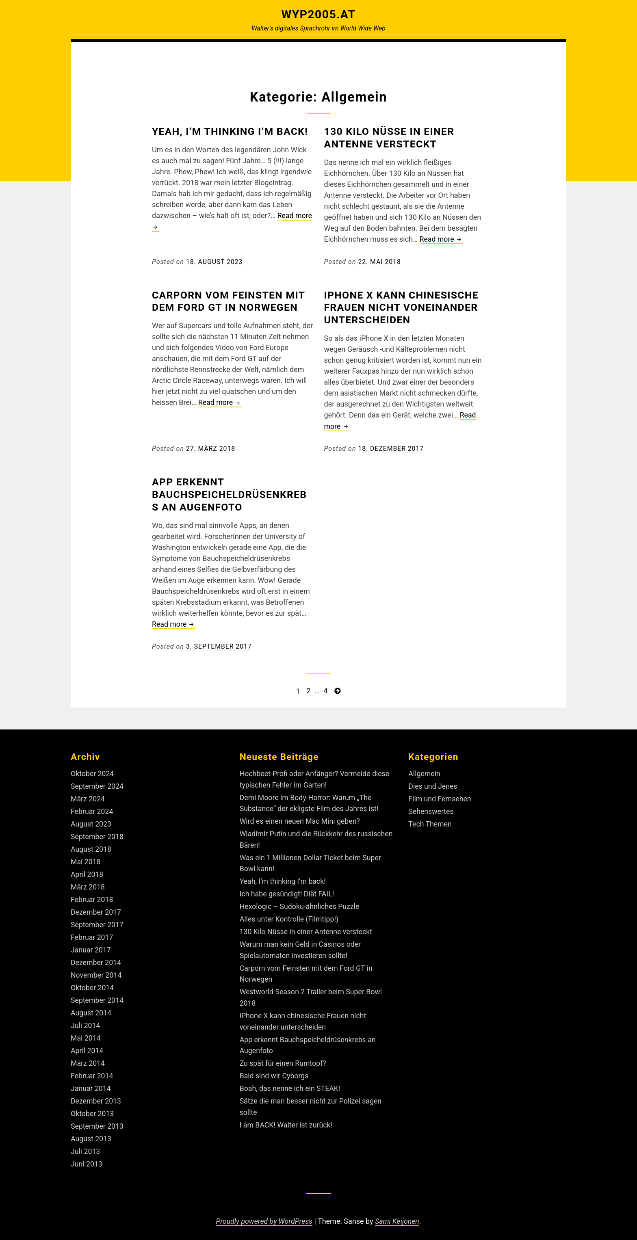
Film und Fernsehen (440, 796)
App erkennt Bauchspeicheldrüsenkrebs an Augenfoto (232, 493)
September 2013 (97, 1118)
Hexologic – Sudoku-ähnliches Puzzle (301, 902)
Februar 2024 (92, 809)
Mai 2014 (86, 1032)
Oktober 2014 (93, 982)
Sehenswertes (431, 809)
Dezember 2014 (96, 957)
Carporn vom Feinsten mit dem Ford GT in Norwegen (231, 300)
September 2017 (97, 920)
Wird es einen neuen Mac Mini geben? (301, 818)
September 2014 (97, 995)
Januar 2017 (91, 945)
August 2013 (91, 1131)
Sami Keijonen (397, 1212)
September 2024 (97, 784)
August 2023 (91, 821)
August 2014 (91, 1007)
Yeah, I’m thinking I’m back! (232, 131)
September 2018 (97, 834)
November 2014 (97, 970)
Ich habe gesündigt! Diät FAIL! (288, 890)
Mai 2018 (86, 859)
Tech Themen (430, 821)
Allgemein (424, 772)
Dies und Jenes (433, 784)
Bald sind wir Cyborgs (275, 1069)
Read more (442, 239)
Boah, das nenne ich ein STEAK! (291, 1081)
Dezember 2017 (96, 908)
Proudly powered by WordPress (263, 1212)
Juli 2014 (86, 1019)
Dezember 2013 (96, 1093)
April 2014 (87, 1044)
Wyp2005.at (318, 14)
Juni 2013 (87, 1155)
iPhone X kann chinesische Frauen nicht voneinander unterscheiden (404, 306)
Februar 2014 (92, 1069)
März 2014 (88, 1056)
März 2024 (88, 796)
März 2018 (88, 883)
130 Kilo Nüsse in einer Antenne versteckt (391, 137)
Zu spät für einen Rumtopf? (284, 1056)
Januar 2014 (91, 1081)
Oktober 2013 (93, 1106)
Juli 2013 (86, 1143)
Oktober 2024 (93, 772)
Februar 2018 (92, 896)
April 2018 (87, 871)
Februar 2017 (92, 932)
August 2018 (91, 846)
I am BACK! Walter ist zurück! (287, 1116)
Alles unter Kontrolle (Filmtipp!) (290, 915)
